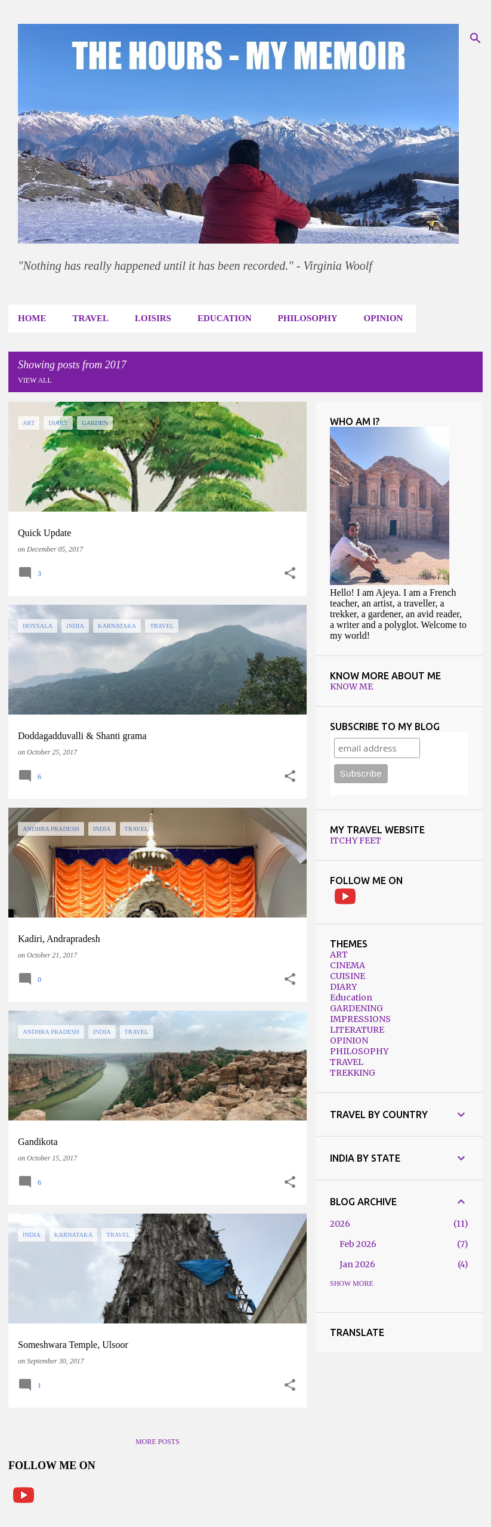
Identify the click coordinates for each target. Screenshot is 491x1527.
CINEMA (347, 965)
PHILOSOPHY (308, 318)
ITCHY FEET (355, 840)
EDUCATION (224, 318)
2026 (340, 1223)
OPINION (383, 318)
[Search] (475, 38)
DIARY (343, 986)
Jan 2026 (357, 1264)
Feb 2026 (357, 1244)
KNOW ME (351, 686)
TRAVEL (91, 318)
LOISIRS (153, 318)
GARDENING (356, 1008)
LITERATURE (357, 1029)
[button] (290, 573)
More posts (157, 1441)
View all (35, 380)
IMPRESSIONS (360, 1019)
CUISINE (347, 976)
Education (351, 997)
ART (339, 954)
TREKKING (352, 1072)
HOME (32, 318)
